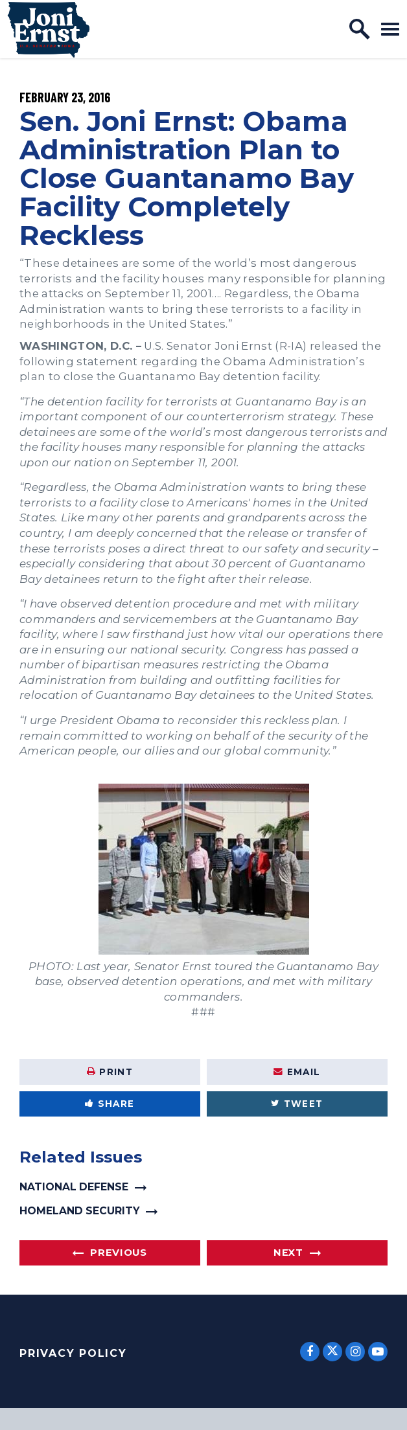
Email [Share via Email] (296, 1072)
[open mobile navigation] (390, 29)
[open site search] (359, 29)
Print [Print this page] (110, 1072)
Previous (118, 1252)
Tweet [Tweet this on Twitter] (297, 1103)
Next (288, 1252)
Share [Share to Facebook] (109, 1103)
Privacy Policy (73, 1353)
